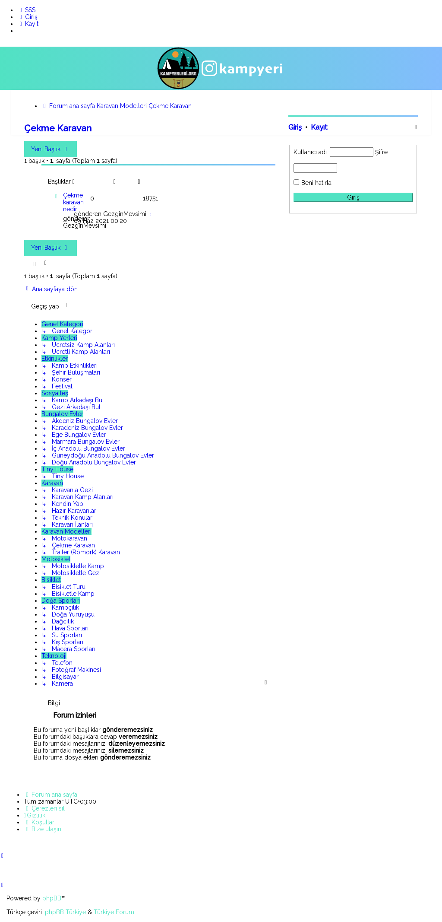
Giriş (295, 127)
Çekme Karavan (58, 128)
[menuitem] (26, 9)
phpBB (51, 898)
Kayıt (319, 127)
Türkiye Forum (114, 912)
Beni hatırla (316, 182)
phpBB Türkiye (65, 912)
